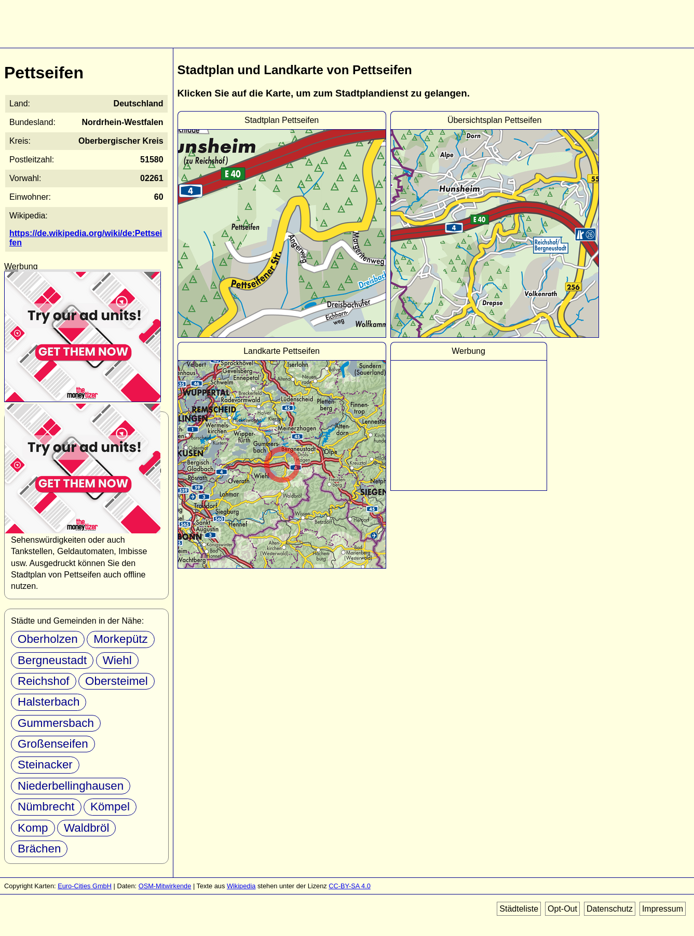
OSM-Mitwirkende (165, 886)
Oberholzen (48, 638)
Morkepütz (120, 638)
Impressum (662, 908)
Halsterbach (48, 701)
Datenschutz (610, 908)
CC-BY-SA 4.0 (350, 886)
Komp (33, 827)
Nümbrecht (46, 806)
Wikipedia (241, 886)
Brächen (39, 848)
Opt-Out (562, 908)
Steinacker (45, 764)
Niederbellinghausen (71, 785)
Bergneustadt (52, 660)
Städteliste (518, 908)
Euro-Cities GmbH (85, 886)
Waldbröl (87, 827)
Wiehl (117, 660)
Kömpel (110, 806)
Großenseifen (53, 743)
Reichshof (44, 681)
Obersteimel (116, 681)
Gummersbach (56, 723)
